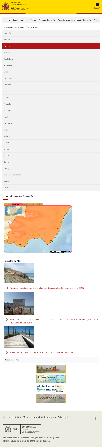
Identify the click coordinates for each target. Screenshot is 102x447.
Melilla (6, 142)
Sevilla (6, 162)
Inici (5, 417)
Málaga (7, 136)
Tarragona (8, 168)
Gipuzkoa (7, 110)
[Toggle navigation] (96, 6)
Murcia (6, 149)
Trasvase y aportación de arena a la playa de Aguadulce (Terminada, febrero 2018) (47, 288)
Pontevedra (8, 155)
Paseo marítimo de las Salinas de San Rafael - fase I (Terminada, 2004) (41, 352)
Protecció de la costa (47, 20)
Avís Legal (63, 417)
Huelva (6, 117)
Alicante (7, 39)
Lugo (6, 130)
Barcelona (8, 65)
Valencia (7, 181)
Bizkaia (6, 187)
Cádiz (6, 72)
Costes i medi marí (20, 20)
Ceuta (6, 91)
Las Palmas (8, 123)
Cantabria (8, 78)
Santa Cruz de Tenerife (13, 175)
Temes (33, 20)
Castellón (7, 84)
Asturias (7, 52)
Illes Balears (8, 59)
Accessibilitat (15, 417)
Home (7, 20)
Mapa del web (30, 417)
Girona (6, 97)
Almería (7, 46)
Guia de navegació (47, 417)
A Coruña (7, 33)
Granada (7, 104)
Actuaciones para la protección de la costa (74, 20)
